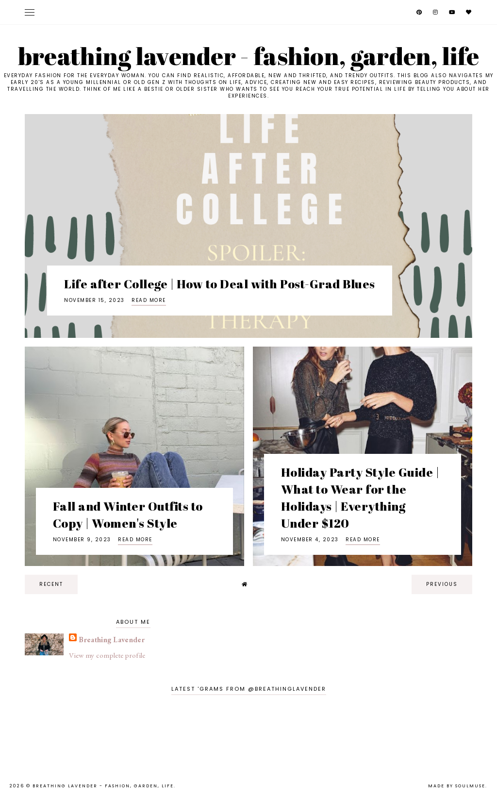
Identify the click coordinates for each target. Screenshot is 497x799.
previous (442, 584)
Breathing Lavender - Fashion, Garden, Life (249, 55)
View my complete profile (107, 655)
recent (51, 584)
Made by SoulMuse (456, 786)
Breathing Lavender (111, 639)
